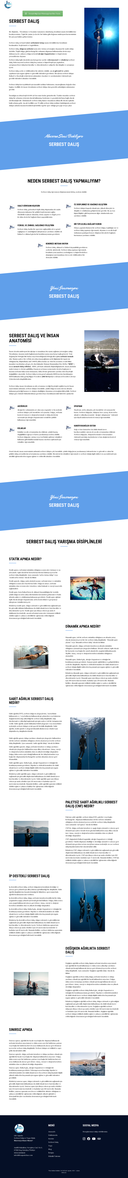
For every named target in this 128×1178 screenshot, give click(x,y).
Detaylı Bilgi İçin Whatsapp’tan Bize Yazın (42, 14)
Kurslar (51, 1139)
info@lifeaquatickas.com (23, 1155)
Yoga (50, 1146)
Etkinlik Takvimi (54, 1156)
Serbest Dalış (53, 1142)
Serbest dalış (14, 43)
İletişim (51, 1153)
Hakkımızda (52, 1135)
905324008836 (19, 1153)
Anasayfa (51, 1132)
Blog (50, 1149)
